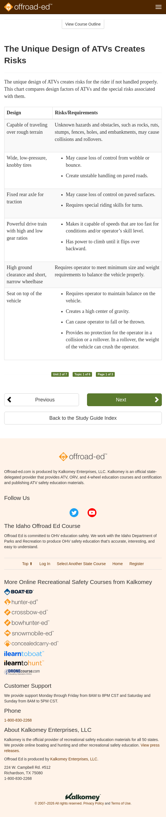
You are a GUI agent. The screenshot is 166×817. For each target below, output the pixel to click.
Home (118, 563)
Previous (45, 400)
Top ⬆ (27, 563)
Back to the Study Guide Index (83, 418)
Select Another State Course (81, 563)
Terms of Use (121, 803)
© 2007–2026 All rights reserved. (59, 803)
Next (121, 400)
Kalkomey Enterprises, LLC (73, 759)
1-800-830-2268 (18, 720)
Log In (44, 563)
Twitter (74, 512)
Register (136, 563)
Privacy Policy (93, 803)
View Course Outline (83, 24)
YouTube (92, 512)
